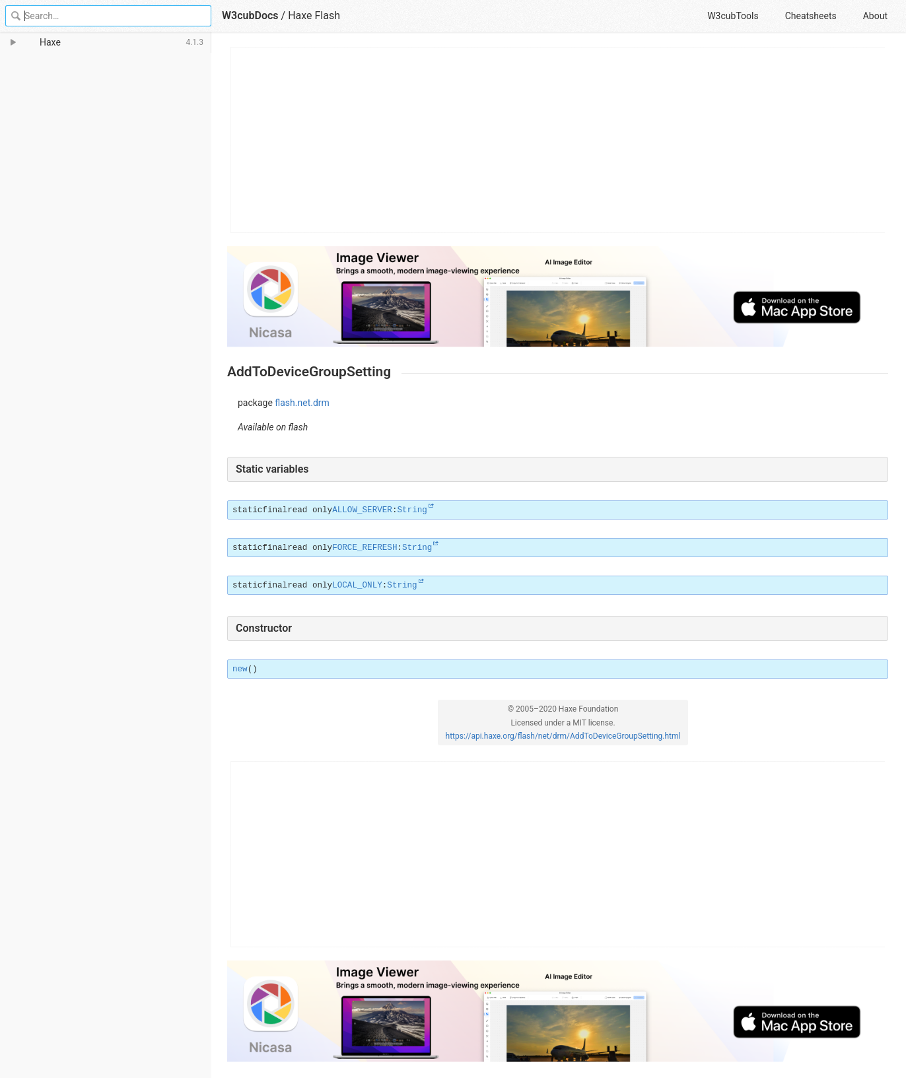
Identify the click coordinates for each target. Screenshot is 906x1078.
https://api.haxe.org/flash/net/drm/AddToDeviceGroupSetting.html (563, 736)
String (412, 510)
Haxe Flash (314, 15)
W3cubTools (732, 16)
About (875, 16)
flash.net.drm (302, 402)
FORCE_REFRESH (364, 548)
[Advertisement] (558, 140)
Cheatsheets (811, 16)
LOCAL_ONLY (357, 585)
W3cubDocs (250, 15)
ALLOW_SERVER (362, 510)
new (240, 669)
